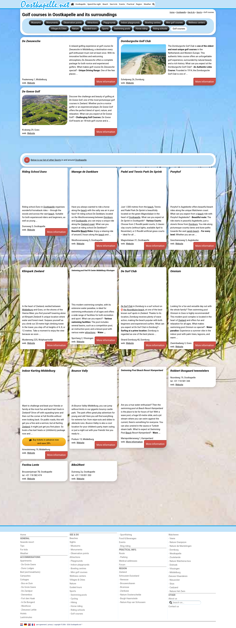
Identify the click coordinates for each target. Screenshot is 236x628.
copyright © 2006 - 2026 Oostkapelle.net (67, 624)
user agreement (41, 624)
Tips (22, 546)
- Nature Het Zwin (177, 591)
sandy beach (193, 231)
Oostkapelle (80, 4)
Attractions (92, 22)
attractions (90, 332)
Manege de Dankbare (84, 171)
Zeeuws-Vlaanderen (178, 576)
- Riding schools (77, 610)
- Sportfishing (125, 534)
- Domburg (174, 550)
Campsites (25, 576)
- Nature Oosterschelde (130, 594)
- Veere (172, 538)
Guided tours (90, 28)
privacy (50, 624)
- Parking (123, 557)
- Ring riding (124, 546)
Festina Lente (30, 465)
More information (105, 81)
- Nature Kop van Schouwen (132, 602)
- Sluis (171, 583)
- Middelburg (175, 572)
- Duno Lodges (27, 568)
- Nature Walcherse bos (180, 561)
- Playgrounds (76, 561)
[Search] (153, 4)
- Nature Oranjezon (177, 542)
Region (139, 4)
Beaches (74, 538)
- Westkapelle (175, 553)
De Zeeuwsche (31, 41)
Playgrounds (109, 22)
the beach (133, 309)
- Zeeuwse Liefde (28, 610)
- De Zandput (26, 591)
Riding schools (160, 28)
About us (173, 598)
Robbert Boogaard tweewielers (189, 370)
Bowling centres (153, 22)
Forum (122, 564)
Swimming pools (122, 28)
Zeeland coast (88, 224)
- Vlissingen (174, 568)
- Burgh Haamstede (128, 598)
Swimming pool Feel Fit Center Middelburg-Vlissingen (93, 270)
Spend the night (94, 4)
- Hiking (73, 602)
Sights (73, 542)
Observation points (73, 22)
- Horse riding (76, 606)
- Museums (75, 546)
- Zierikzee (124, 591)
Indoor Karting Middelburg (38, 370)
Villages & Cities (59, 28)
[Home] (72, 4)
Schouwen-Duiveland (129, 576)
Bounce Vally (79, 370)
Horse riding (142, 28)
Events (122, 4)
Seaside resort (27, 542)
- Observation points (79, 553)
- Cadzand (173, 587)
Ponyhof (175, 171)
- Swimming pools (78, 595)
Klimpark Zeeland (33, 271)
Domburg (108, 217)
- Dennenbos (26, 594)
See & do (113, 4)
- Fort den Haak (27, 598)
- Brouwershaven (127, 583)
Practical (130, 4)
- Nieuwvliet (174, 580)
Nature (75, 28)
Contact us (174, 606)
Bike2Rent (77, 465)
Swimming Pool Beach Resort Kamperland (142, 370)
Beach (105, 4)
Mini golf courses (174, 22)
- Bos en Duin (26, 583)
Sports (105, 28)
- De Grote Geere (28, 564)
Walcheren (174, 534)
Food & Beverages (127, 538)
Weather (147, 4)
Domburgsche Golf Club (136, 41)
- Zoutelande (175, 557)
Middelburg (27, 309)
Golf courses (179, 28)
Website (31, 83)
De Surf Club (129, 271)
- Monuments (76, 549)
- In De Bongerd (27, 602)
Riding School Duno (34, 171)
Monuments (52, 22)
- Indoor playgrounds (79, 564)
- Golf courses (76, 613)
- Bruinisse (124, 587)
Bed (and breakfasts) (30, 572)
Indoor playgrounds (130, 22)
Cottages (24, 579)
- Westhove (25, 606)
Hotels (23, 613)
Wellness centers (196, 22)
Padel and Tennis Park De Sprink (141, 171)
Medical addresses (128, 561)
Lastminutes (26, 617)
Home (23, 534)
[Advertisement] (110, 144)
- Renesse (123, 579)
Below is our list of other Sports (46, 160)
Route (122, 553)
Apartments (26, 561)
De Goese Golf (31, 91)
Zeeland (182, 320)
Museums (36, 22)
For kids (24, 549)
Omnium (175, 271)
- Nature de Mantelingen (180, 546)
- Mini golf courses (78, 572)
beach (51, 214)
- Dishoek (173, 565)
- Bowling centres (78, 568)
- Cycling (74, 598)
